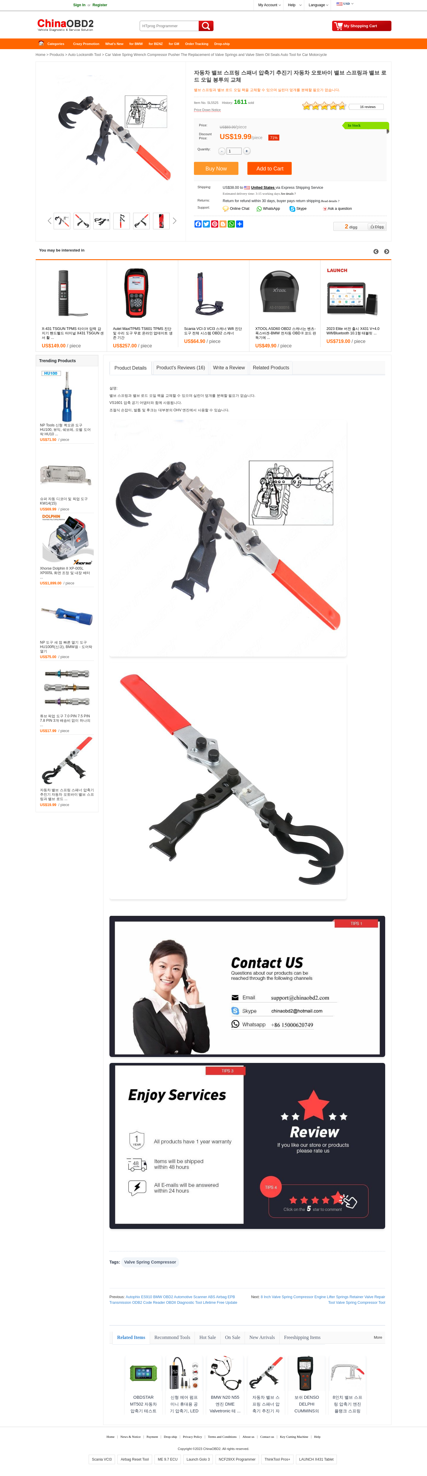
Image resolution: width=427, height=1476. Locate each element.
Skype (301, 209)
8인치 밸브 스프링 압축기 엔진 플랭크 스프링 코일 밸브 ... (347, 1407)
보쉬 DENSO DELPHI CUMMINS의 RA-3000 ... (306, 1407)
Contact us (267, 1436)
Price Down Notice (207, 110)
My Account (267, 5)
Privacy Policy (192, 1436)
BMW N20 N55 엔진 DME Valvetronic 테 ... (225, 1404)
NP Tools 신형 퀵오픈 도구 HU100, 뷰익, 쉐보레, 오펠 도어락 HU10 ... (65, 429)
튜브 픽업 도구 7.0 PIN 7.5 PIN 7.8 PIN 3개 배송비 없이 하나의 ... (65, 720)
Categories (55, 44)
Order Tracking (196, 44)
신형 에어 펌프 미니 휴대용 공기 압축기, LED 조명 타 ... (184, 1407)
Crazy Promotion (86, 44)
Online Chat (239, 209)
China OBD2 (83, 26)
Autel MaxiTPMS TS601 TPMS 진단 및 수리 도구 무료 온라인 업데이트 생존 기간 (143, 333)
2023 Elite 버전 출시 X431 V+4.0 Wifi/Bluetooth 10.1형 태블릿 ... (353, 331)
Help (291, 5)
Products (57, 55)
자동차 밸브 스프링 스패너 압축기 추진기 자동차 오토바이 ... (266, 1407)
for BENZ (156, 44)
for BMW (136, 44)
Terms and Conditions (222, 1436)
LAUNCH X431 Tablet (316, 1459)
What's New (114, 44)
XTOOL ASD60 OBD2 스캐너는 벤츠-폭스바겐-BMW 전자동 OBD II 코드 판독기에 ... (285, 333)
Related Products (271, 367)
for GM (174, 44)
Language (317, 5)
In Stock (354, 125)
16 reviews (368, 107)
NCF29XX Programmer (237, 1459)
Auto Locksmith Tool (84, 55)
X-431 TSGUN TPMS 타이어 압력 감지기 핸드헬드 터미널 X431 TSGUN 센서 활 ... (73, 333)
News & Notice (130, 1436)
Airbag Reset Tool (135, 1459)
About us (248, 1436)
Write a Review (229, 367)
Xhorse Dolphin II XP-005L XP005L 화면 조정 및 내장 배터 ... (65, 572)
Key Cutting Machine (294, 1436)
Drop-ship (222, 44)
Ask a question (340, 209)
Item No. (200, 102)
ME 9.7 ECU (168, 1459)
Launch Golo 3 (198, 1459)
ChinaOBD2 (212, 1449)
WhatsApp (271, 209)
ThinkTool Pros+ (277, 1459)
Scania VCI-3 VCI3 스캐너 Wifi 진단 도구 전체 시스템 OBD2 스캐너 (213, 331)
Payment (152, 1436)
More (378, 1337)
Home (43, 43)
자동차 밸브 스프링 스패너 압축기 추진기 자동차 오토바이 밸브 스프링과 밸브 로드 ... (67, 794)
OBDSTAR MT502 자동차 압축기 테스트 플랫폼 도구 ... (143, 1407)
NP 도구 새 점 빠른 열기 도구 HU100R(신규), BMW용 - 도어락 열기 (66, 646)
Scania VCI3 (102, 1459)
